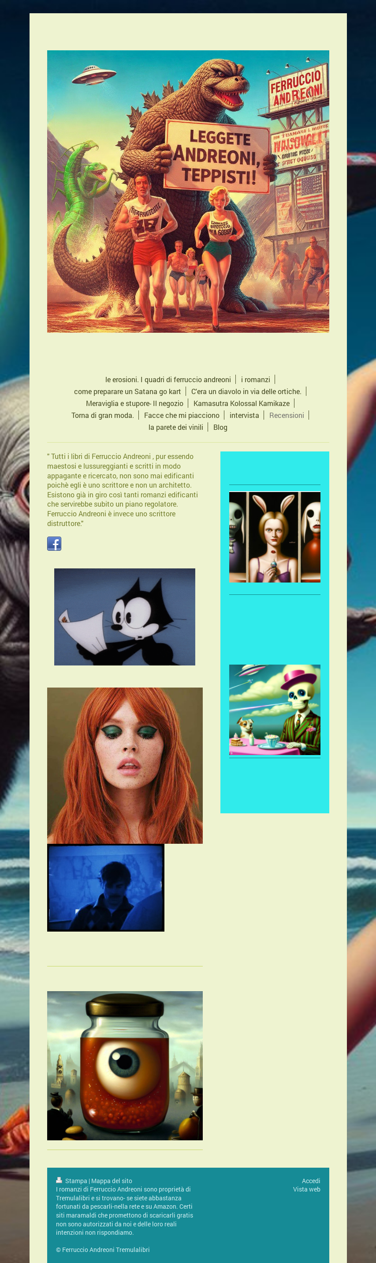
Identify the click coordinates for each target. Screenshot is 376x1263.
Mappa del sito (111, 1181)
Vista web (306, 1189)
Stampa (72, 1181)
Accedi (311, 1181)
